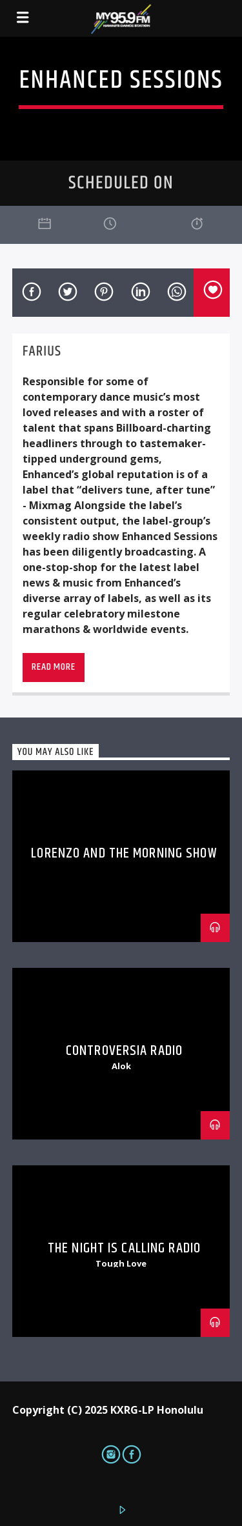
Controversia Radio (124, 1050)
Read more (53, 667)
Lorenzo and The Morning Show (124, 853)
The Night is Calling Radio (124, 1248)
